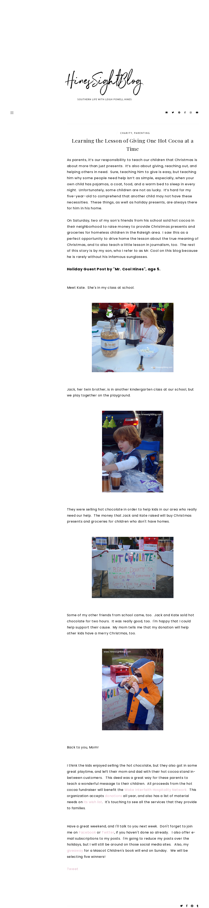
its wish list (93, 802)
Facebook (87, 832)
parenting (142, 132)
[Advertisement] (104, 38)
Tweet (73, 869)
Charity (126, 132)
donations (114, 796)
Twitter (108, 832)
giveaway (75, 850)
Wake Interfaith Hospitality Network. (156, 789)
